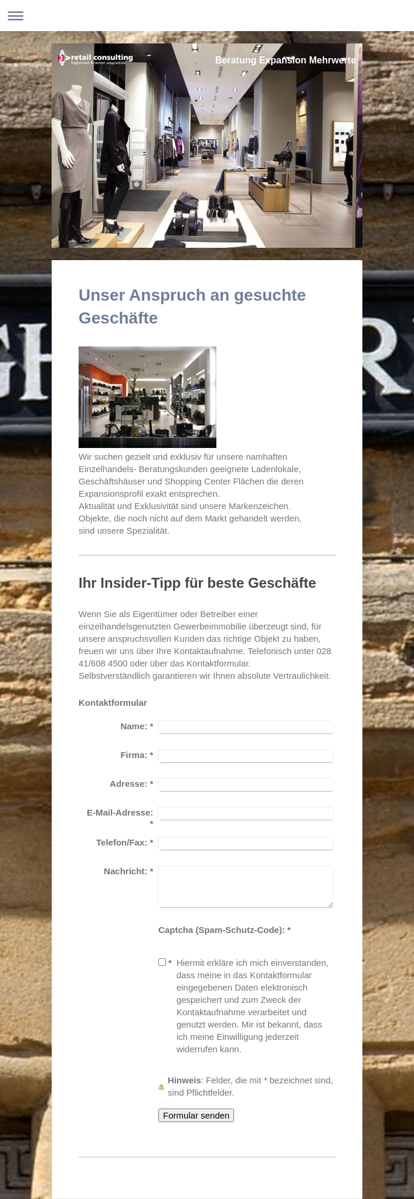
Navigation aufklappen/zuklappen (207, 15)
